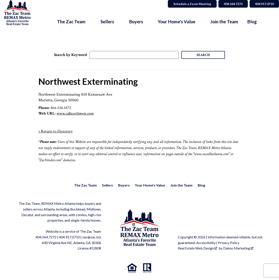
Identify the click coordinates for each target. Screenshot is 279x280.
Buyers (124, 185)
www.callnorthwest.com (75, 113)
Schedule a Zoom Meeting (191, 4)
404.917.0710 (69, 237)
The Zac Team (85, 185)
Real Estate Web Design (197, 248)
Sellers (107, 185)
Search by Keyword (70, 54)
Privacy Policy (228, 243)
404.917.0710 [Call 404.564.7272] (264, 4)
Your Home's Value (150, 185)
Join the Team (224, 21)
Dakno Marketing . (238, 248)
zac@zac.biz (91, 237)
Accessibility (206, 243)
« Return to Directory (55, 131)
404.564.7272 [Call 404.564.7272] (232, 4)
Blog (252, 21)
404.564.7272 (46, 237)
